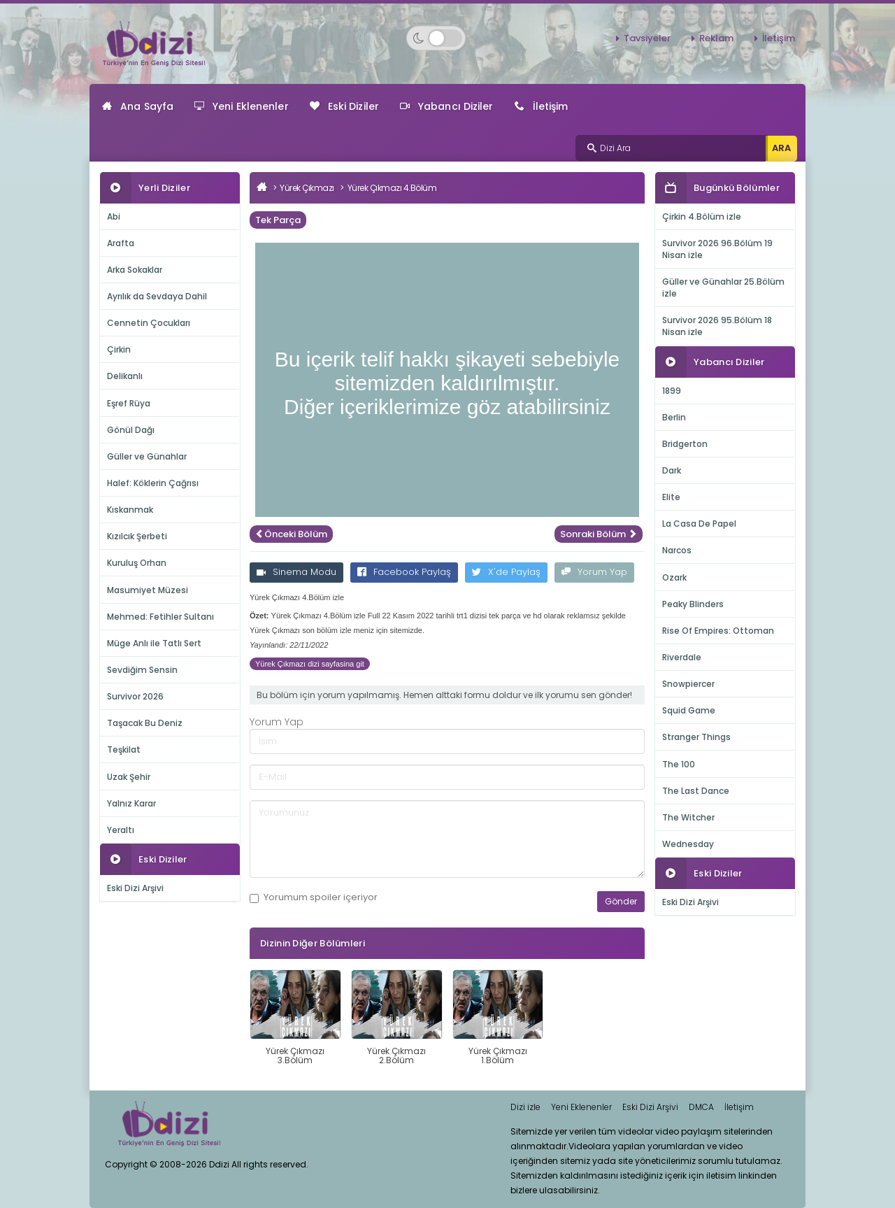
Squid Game (688, 710)
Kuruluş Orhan (136, 563)
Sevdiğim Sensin (142, 670)
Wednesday (688, 844)
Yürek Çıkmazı (307, 188)
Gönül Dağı (131, 430)
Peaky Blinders (693, 604)
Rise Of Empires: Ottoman (718, 631)
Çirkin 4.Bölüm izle (701, 216)
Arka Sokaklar (134, 270)
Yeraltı (120, 830)
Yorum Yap (594, 571)
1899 (671, 391)
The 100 (678, 764)
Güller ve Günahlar (147, 456)
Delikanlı (125, 376)
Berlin (674, 417)
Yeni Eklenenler (241, 106)
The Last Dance (695, 791)
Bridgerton (685, 444)
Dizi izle (525, 1107)
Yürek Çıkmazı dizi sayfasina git (309, 664)
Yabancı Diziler (447, 106)
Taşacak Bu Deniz (144, 723)
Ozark (674, 577)
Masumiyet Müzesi (147, 590)
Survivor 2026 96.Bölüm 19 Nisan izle (717, 249)
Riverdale (681, 657)
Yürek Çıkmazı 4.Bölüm (392, 188)
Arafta (120, 243)
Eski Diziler (344, 106)
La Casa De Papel (699, 524)
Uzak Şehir (128, 777)
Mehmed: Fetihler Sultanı (160, 617)
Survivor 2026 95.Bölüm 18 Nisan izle (717, 326)
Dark (671, 470)
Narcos (677, 550)
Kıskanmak (130, 510)
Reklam (716, 38)
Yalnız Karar (131, 803)
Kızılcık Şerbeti (137, 536)
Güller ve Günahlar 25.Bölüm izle (723, 287)
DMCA (701, 1107)
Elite (671, 497)
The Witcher (688, 817)
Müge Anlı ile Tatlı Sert (154, 643)
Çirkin (119, 349)
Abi (113, 216)
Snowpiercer (688, 684)
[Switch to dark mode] (436, 38)
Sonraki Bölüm (598, 534)
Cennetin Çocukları (148, 323)
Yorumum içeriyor (314, 897)
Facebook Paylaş (404, 571)
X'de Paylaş (506, 571)
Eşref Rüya (128, 403)
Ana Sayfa (137, 106)
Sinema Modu (296, 571)
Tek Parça (278, 220)
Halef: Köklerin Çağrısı (153, 483)
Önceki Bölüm (291, 534)
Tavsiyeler (647, 38)
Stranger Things (696, 737)
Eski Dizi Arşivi (135, 888)
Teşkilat (124, 749)
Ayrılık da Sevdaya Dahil (157, 296)
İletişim (778, 38)
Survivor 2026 (135, 696)
